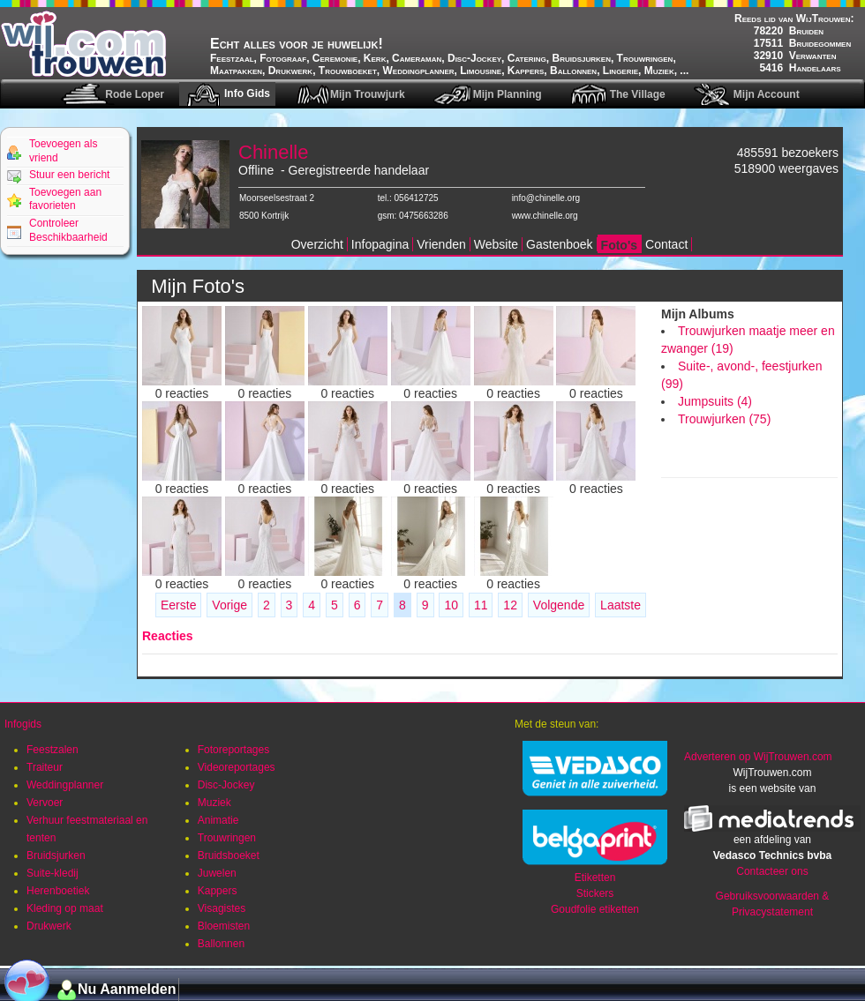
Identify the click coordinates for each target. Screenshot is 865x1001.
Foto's (619, 245)
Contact (666, 244)
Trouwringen (227, 838)
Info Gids (247, 93)
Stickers (595, 893)
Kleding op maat (64, 908)
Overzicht (317, 244)
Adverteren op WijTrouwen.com (758, 757)
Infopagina (380, 244)
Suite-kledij (52, 873)
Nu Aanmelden (127, 989)
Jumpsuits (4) (715, 401)
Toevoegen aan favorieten (65, 199)
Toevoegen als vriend (63, 151)
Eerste (178, 605)
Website (496, 244)
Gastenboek (559, 244)
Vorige (229, 605)
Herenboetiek (57, 891)
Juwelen (217, 873)
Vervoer (44, 802)
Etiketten (595, 877)
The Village (638, 94)
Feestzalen (52, 749)
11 (481, 605)
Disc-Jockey (226, 785)
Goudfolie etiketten (595, 909)
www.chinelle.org (545, 215)
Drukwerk (48, 926)
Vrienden (441, 244)
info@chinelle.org (546, 198)
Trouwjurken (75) (724, 419)
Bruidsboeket (229, 855)
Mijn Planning (507, 94)
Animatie (218, 820)
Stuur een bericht (69, 174)
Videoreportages (236, 767)
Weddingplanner (64, 785)
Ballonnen (221, 944)
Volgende (558, 605)
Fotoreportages (233, 749)
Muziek (214, 802)
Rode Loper (134, 94)
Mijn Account (766, 94)
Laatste (620, 605)
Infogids (22, 724)
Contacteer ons (772, 871)
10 (451, 605)
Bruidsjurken (56, 855)
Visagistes (221, 908)
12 (510, 605)
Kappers (217, 891)
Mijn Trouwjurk (367, 94)
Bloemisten (224, 926)
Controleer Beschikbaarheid (68, 230)
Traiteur (44, 767)
